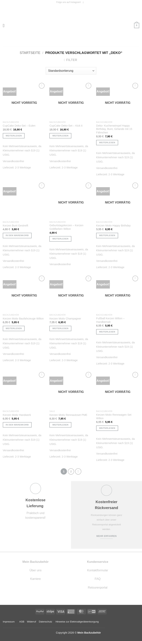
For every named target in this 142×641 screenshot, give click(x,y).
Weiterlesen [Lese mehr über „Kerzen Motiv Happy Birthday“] (107, 235)
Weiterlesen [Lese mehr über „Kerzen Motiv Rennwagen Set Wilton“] (107, 428)
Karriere (35, 578)
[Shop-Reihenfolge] (71, 70)
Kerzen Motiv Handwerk (17, 414)
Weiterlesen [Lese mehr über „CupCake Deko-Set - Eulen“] (14, 136)
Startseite (30, 53)
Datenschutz (45, 621)
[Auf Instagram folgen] (84, 2)
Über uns (36, 570)
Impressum (9, 621)
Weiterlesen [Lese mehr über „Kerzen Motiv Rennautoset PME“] (60, 425)
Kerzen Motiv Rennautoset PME (68, 414)
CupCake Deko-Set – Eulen (19, 125)
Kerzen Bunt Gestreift (15, 225)
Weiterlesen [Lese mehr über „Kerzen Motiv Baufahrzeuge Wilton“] (14, 328)
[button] (5, 25)
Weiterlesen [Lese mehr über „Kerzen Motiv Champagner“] (60, 328)
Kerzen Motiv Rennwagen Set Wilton (113, 416)
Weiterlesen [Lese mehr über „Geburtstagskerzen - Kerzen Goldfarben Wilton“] (60, 239)
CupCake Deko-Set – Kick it (65, 125)
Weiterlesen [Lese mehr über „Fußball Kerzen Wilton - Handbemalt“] (107, 332)
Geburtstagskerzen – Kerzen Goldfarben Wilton (66, 227)
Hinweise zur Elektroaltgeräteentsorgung (77, 621)
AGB (21, 621)
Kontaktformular (97, 570)
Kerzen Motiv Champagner (65, 318)
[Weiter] (78, 471)
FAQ (98, 578)
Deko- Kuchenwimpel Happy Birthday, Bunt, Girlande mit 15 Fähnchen (114, 129)
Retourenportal (97, 587)
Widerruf (31, 621)
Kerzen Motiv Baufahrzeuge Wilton (23, 318)
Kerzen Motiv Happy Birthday (113, 225)
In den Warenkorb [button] (17, 235)
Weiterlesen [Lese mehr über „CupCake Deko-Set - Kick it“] (60, 136)
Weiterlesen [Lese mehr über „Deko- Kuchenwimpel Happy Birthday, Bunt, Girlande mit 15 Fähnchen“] (107, 142)
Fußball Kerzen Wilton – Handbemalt (110, 320)
